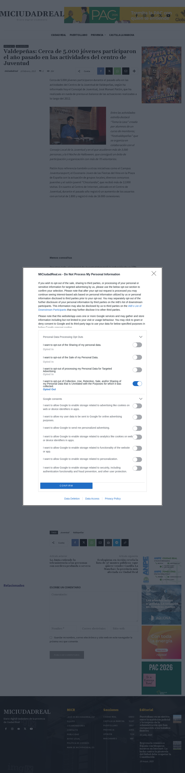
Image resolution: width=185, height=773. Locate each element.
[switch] (137, 344)
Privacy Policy (113, 498)
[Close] (155, 274)
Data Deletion (72, 498)
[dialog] (92, 386)
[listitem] (92, 337)
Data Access (92, 498)
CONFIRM (66, 485)
